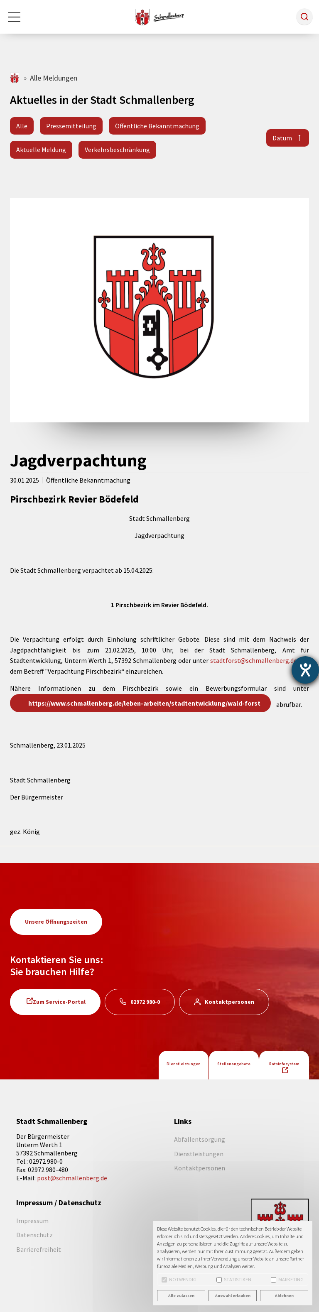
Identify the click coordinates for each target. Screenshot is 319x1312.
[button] (304, 16)
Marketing (287, 1279)
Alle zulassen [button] (181, 1295)
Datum (282, 138)
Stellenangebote (233, 1064)
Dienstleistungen (184, 1064)
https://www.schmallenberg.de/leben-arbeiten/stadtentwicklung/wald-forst (144, 703)
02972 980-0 (145, 1001)
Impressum (32, 1220)
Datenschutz (34, 1235)
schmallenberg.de (15, 78)
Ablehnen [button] (284, 1295)
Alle (21, 126)
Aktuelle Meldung (41, 149)
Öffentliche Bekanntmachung (157, 126)
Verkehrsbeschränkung (117, 149)
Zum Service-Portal (59, 1001)
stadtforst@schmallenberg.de (253, 660)
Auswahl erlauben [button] (232, 1295)
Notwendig (179, 1279)
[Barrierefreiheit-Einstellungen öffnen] (305, 670)
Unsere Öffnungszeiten (56, 921)
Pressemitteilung (71, 126)
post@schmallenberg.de (72, 1178)
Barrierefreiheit (38, 1249)
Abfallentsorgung (199, 1139)
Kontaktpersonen (229, 1001)
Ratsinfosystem (284, 1064)
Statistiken (233, 1279)
